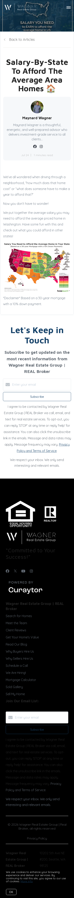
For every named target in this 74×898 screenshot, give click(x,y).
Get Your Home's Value (22, 637)
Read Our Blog (16, 644)
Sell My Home (15, 694)
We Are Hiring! (16, 673)
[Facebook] (7, 571)
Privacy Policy (37, 838)
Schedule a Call (17, 666)
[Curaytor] (25, 594)
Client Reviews (16, 630)
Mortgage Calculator (21, 680)
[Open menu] (69, 8)
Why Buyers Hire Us (20, 651)
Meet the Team (16, 623)
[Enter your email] (41, 384)
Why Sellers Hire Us (19, 658)
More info (27, 881)
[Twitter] (15, 571)
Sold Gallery (14, 687)
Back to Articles (22, 39)
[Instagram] (31, 571)
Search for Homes (19, 616)
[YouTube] (23, 571)
